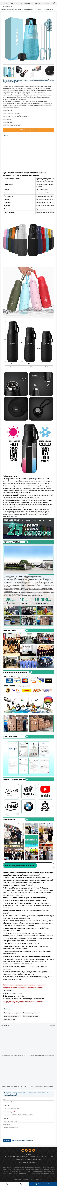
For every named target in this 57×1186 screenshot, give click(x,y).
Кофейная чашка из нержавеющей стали (42, 1171)
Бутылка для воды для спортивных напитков (12, 1016)
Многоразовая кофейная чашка (45, 1173)
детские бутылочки (24, 1171)
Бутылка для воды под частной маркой (12, 1013)
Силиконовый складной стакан (34, 1169)
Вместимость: (7, 125)
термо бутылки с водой (47, 1167)
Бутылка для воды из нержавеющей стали (31, 1013)
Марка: (5, 110)
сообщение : (7, 1125)
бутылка (5, 1169)
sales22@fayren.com (34, 1159)
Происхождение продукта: (10, 113)
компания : (6, 1118)
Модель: (5, 122)
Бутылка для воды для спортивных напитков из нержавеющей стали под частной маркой (27, 9)
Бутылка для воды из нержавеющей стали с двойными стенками (21, 1167)
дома (2, 6)
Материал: (6, 116)
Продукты (9, 6)
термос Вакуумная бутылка (16, 1169)
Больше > (53, 1025)
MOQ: (4, 119)
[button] (53, 72)
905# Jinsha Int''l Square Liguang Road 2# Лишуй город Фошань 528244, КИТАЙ (28, 1157)
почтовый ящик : (9, 1112)
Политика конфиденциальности (23, 1141)
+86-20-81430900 (32, 1162)
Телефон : (6, 1105)
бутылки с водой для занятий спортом (31, 1016)
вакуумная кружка (9, 1019)
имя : (4, 1099)
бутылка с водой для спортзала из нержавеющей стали (19, 1173)
